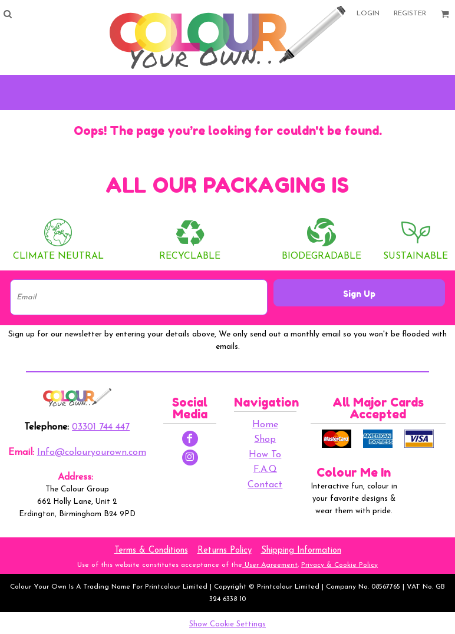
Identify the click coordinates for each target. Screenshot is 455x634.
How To (265, 455)
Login (368, 13)
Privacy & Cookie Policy (339, 565)
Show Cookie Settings (227, 624)
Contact (265, 485)
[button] (7, 13)
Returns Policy (224, 550)
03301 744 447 (101, 427)
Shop (265, 439)
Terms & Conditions (151, 550)
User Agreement (270, 565)
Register (410, 13)
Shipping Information (301, 550)
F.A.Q (265, 469)
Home (265, 425)
